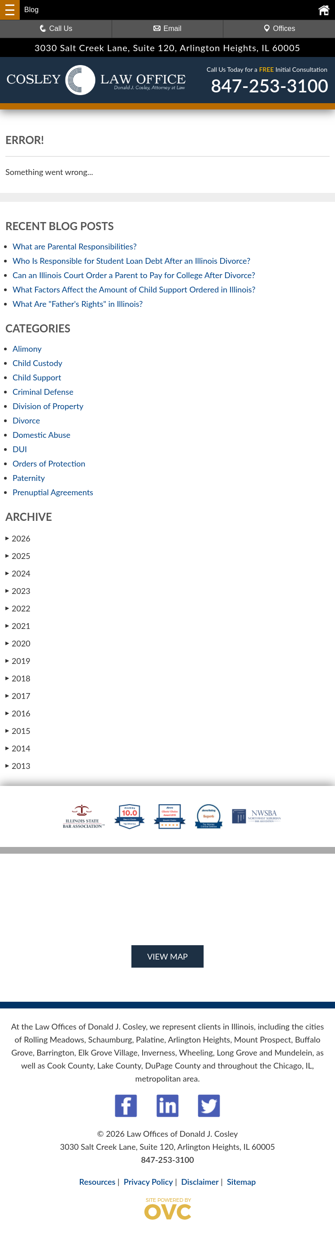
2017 (17, 696)
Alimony (27, 348)
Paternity (29, 478)
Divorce (26, 420)
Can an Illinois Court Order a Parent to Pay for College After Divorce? (134, 275)
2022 (17, 608)
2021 (17, 626)
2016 (17, 713)
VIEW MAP (167, 956)
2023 (17, 591)
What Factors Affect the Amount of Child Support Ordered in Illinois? (134, 289)
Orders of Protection (49, 463)
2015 (17, 730)
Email (167, 28)
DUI (20, 449)
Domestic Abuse (41, 435)
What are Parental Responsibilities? (75, 246)
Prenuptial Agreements (53, 492)
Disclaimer (200, 1182)
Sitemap (241, 1182)
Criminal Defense (43, 392)
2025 (17, 556)
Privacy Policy (148, 1182)
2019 (17, 661)
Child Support (37, 377)
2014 (17, 748)
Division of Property (48, 406)
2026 (17, 538)
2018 (17, 678)
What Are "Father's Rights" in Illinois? (78, 304)
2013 (17, 765)
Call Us (56, 28)
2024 (17, 573)
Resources (97, 1182)
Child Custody (37, 363)
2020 (17, 643)
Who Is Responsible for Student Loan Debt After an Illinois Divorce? (131, 261)
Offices (279, 28)
